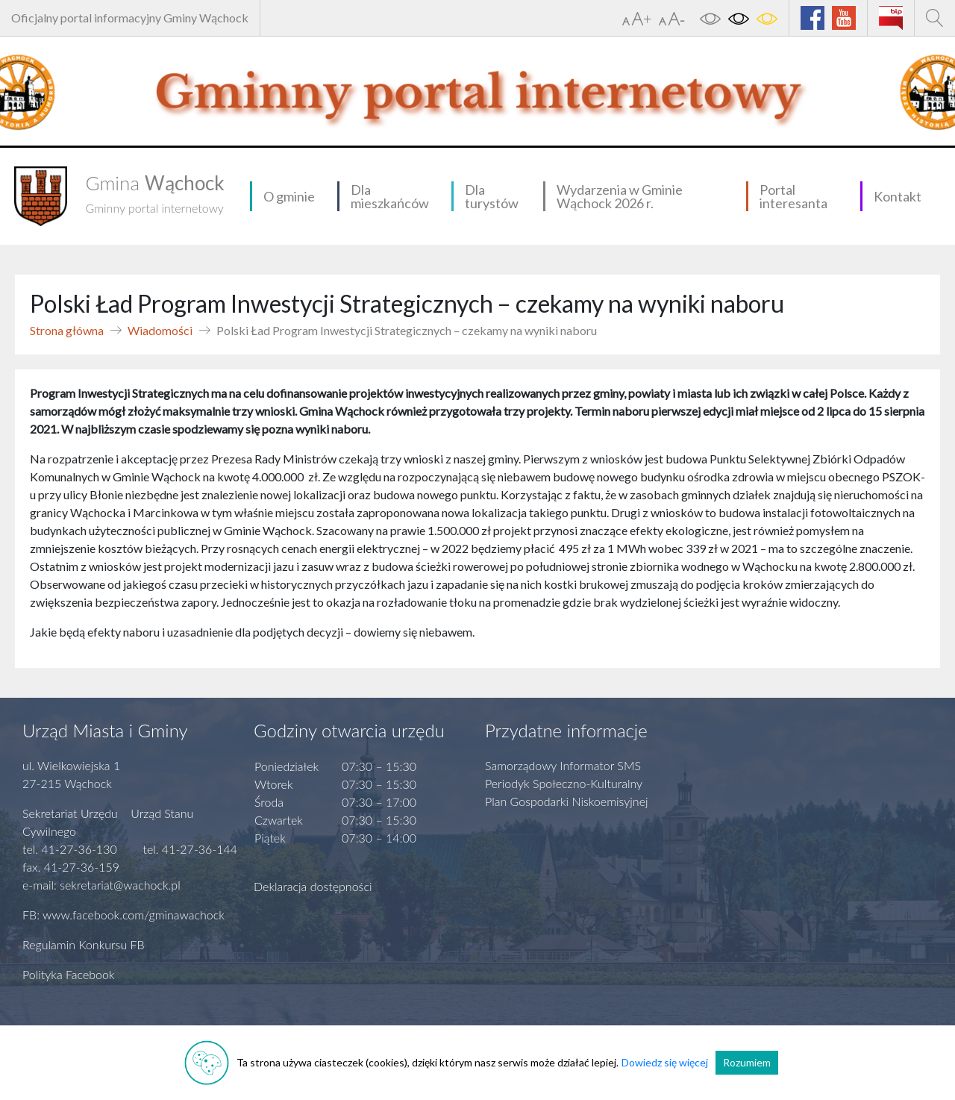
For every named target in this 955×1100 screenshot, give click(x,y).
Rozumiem (747, 1062)
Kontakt (897, 196)
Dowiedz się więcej (664, 1062)
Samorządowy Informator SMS (563, 765)
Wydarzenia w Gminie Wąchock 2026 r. (620, 196)
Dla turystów (492, 196)
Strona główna (67, 330)
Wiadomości (160, 330)
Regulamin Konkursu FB (83, 944)
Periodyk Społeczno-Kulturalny (563, 783)
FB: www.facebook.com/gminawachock (123, 914)
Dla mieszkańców (390, 196)
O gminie (289, 196)
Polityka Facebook (68, 974)
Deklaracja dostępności (313, 886)
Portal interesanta (793, 196)
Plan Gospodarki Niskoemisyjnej (566, 801)
